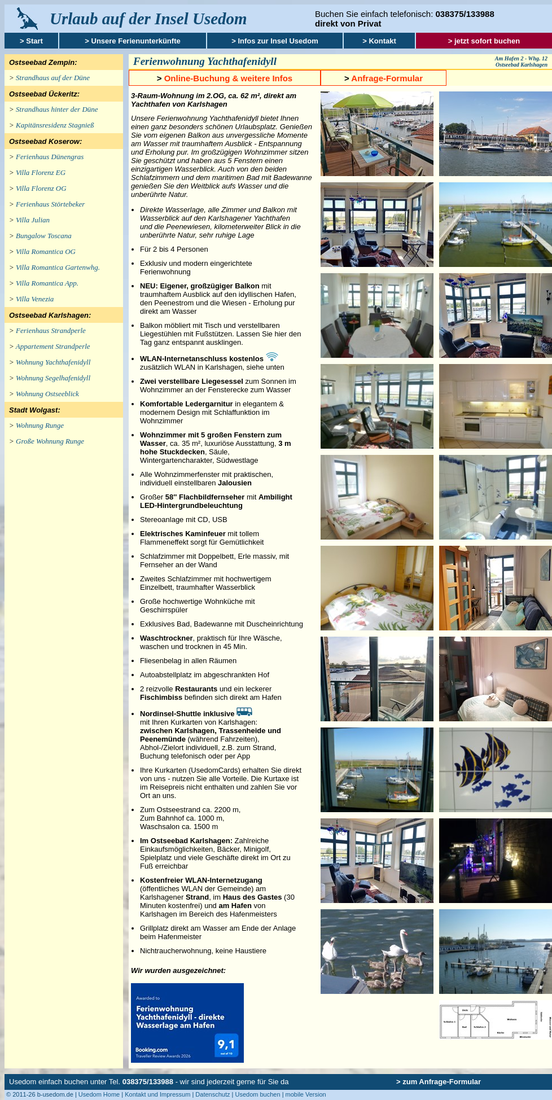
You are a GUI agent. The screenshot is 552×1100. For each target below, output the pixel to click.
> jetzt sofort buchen (484, 41)
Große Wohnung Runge (50, 441)
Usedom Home (99, 1094)
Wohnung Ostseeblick (47, 393)
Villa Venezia (35, 299)
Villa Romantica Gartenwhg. (58, 267)
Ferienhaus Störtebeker (50, 204)
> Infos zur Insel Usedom (274, 41)
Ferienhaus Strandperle (51, 330)
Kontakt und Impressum (157, 1094)
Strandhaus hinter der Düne (57, 109)
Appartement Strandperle (53, 346)
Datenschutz (212, 1094)
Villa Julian (33, 220)
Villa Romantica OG (46, 251)
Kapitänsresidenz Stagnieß (55, 125)
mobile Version (306, 1094)
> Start (31, 41)
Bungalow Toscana (44, 235)
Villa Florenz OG (41, 188)
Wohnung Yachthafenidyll (53, 362)
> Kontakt (379, 41)
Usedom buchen (257, 1094)
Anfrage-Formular (387, 78)
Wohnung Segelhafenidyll (53, 378)
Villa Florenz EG (40, 172)
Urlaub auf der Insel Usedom (148, 19)
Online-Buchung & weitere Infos (228, 78)
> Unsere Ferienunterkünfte (132, 41)
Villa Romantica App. (47, 283)
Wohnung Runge (40, 425)
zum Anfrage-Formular (441, 1081)
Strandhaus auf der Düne (53, 77)
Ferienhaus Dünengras (50, 156)
